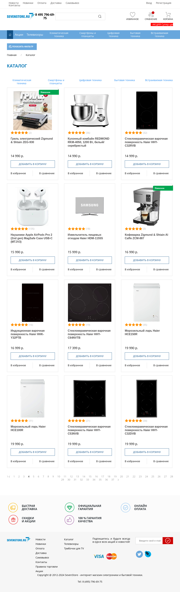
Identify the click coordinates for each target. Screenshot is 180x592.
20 (121, 476)
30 (68, 479)
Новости (14, 3)
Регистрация (163, 3)
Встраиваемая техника (158, 80)
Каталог (69, 539)
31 (75, 479)
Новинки (28, 3)
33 (87, 479)
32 (81, 479)
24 (146, 476)
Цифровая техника (90, 80)
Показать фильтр (21, 46)
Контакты (14, 5)
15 (90, 476)
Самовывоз (72, 3)
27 (165, 476)
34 (94, 479)
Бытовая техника (124, 80)
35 (100, 479)
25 (152, 476)
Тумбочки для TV (74, 548)
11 (65, 476)
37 (112, 479)
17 (102, 476)
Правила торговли (47, 566)
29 (62, 479)
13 (77, 476)
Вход (149, 3)
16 (96, 476)
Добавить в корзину (33, 164)
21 (127, 476)
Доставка (56, 3)
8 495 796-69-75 (45, 16)
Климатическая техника (21, 81)
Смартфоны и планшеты (55, 81)
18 (109, 476)
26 (159, 476)
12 (71, 476)
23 (140, 476)
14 (83, 476)
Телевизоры (35, 35)
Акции (19, 35)
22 (134, 476)
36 (106, 479)
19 (115, 476)
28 (171, 476)
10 (58, 476)
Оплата (41, 3)
